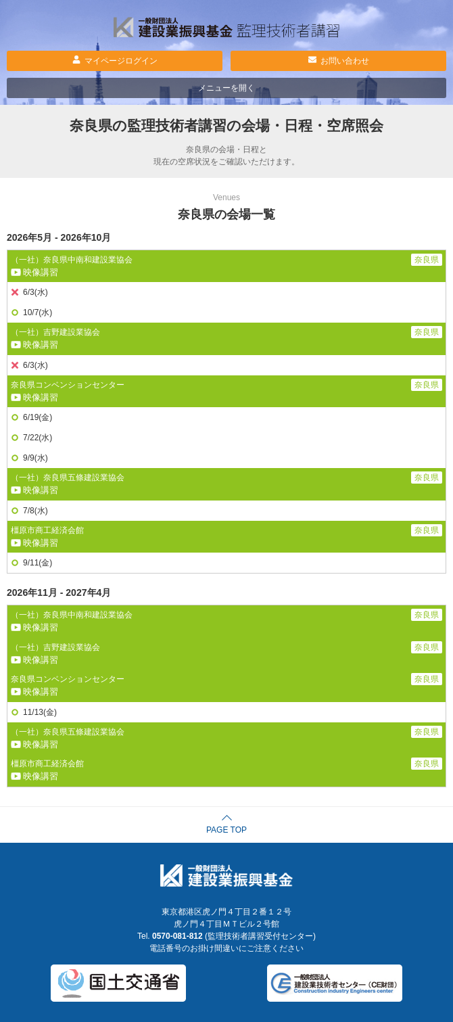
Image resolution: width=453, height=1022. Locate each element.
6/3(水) (35, 292)
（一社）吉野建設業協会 (55, 332)
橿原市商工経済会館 (47, 530)
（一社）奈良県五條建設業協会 (67, 477)
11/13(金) (40, 712)
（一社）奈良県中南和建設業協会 (72, 259)
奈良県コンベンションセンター (67, 385)
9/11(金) (37, 562)
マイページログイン (121, 61)
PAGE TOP (226, 830)
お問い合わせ (344, 61)
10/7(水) (37, 312)
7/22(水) (37, 437)
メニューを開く (226, 88)
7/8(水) (35, 510)
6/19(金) (37, 417)
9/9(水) (35, 458)
